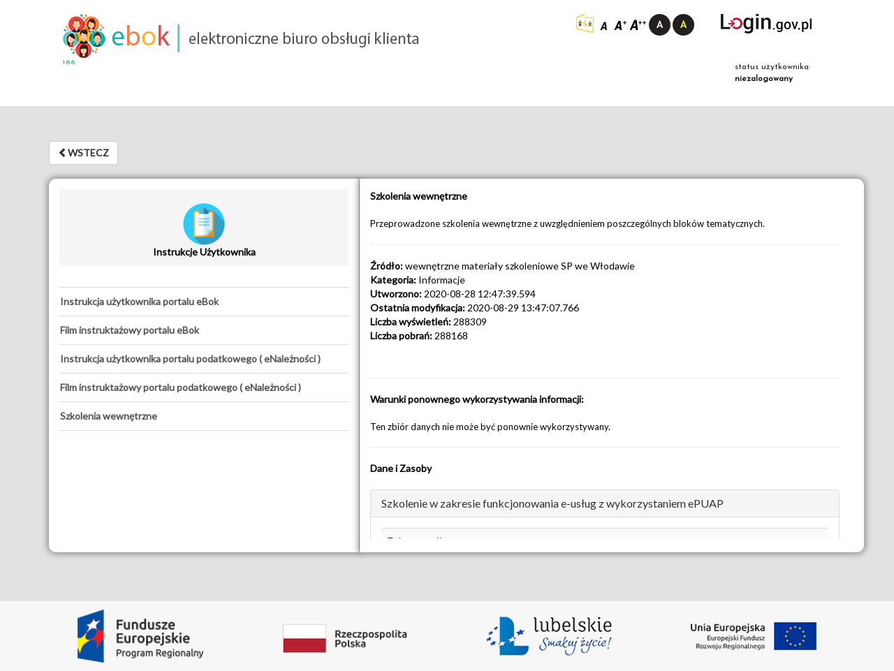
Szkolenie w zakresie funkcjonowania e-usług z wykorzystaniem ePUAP (552, 503)
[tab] (204, 301)
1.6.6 (69, 62)
